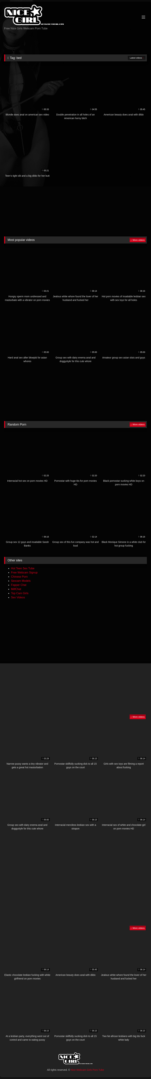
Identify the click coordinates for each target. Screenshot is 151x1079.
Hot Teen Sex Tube (22, 568)
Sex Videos (18, 597)
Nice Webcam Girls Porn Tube (87, 1069)
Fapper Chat (18, 584)
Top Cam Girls (19, 593)
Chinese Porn (19, 576)
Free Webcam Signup (24, 572)
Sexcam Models (21, 580)
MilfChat (16, 589)
